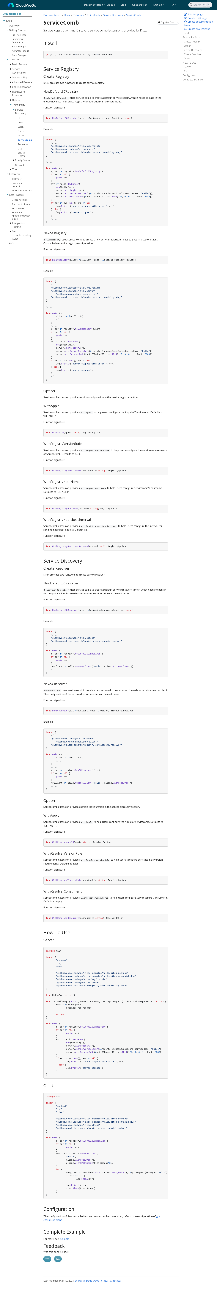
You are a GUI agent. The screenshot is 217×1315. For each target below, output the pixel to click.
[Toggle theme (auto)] (174, 5)
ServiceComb (133, 15)
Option (187, 45)
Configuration (190, 75)
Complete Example (193, 79)
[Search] (200, 5)
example (64, 1239)
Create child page (195, 18)
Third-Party (93, 15)
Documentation (52, 15)
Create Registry (192, 41)
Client (187, 71)
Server (187, 67)
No (58, 1259)
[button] (94, 5)
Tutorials (78, 15)
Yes (47, 1259)
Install (186, 33)
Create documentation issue (198, 23)
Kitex (67, 15)
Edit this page (193, 14)
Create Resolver (192, 54)
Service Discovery (192, 50)
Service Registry (191, 37)
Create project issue (197, 29)
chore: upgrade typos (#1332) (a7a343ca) (98, 1280)
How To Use (189, 62)
